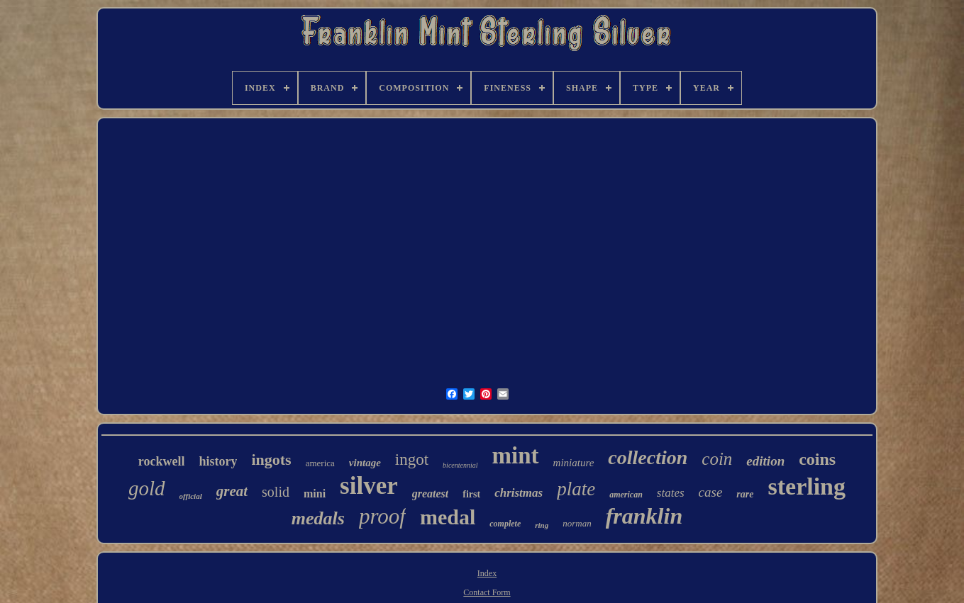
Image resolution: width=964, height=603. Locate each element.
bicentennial (460, 465)
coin (717, 458)
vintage (365, 462)
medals (318, 518)
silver (369, 486)
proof (382, 516)
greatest (430, 494)
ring (541, 525)
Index (487, 573)
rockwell (161, 461)
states (671, 493)
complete (505, 524)
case (711, 492)
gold (146, 488)
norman (577, 523)
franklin (644, 516)
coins (817, 459)
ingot (411, 459)
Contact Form (486, 592)
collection (647, 457)
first (471, 494)
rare (744, 494)
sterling (807, 486)
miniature (573, 462)
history (218, 461)
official (190, 496)
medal (447, 517)
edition (765, 460)
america (320, 463)
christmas (518, 493)
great (232, 491)
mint (515, 455)
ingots (271, 459)
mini (315, 494)
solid (275, 492)
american (626, 495)
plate (576, 489)
